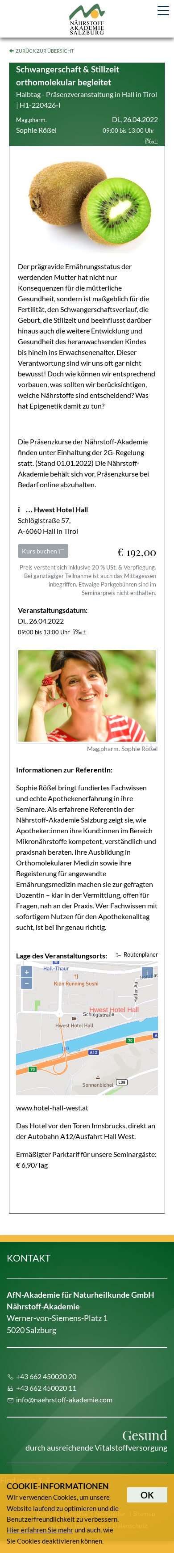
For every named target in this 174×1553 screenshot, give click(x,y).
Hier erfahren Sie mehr (40, 1530)
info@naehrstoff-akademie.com (64, 1399)
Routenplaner (137, 954)
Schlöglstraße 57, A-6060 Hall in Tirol (53, 520)
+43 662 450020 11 (46, 1388)
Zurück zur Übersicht (45, 51)
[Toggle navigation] (163, 10)
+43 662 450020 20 (46, 1376)
